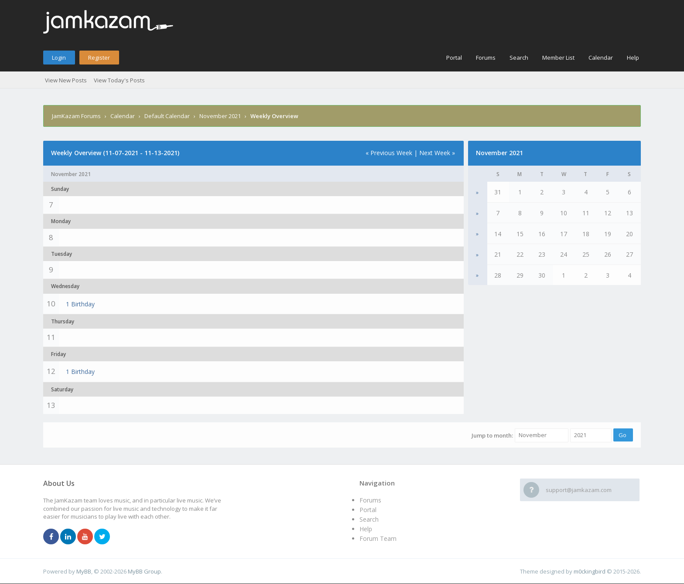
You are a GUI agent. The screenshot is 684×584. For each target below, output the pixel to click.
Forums (486, 57)
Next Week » (437, 153)
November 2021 (220, 116)
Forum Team (378, 538)
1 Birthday (80, 304)
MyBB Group (144, 571)
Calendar (600, 57)
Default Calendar (167, 116)
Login (59, 57)
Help (633, 57)
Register (99, 57)
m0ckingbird (589, 571)
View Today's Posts (119, 80)
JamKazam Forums (76, 116)
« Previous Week (389, 153)
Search (519, 57)
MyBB (83, 571)
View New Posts (66, 80)
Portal (454, 57)
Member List (558, 57)
